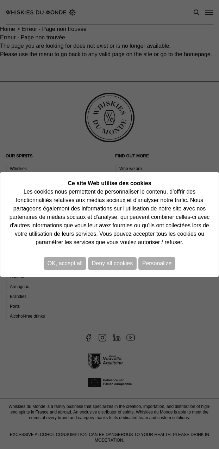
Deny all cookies (112, 263)
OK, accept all (65, 263)
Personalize (157, 263)
